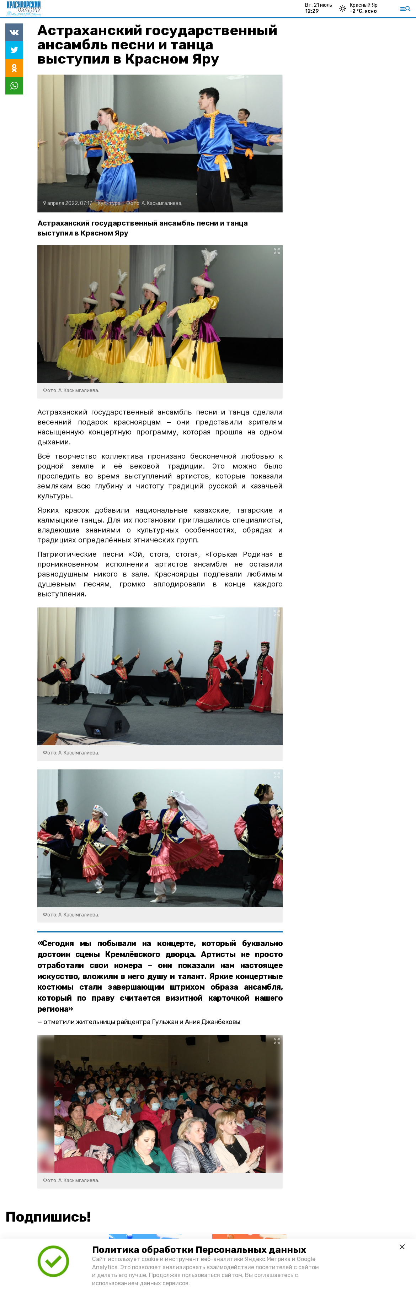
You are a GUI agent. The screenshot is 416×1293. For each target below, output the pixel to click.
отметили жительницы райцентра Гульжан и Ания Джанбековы (141, 1022)
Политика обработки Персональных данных (199, 1249)
